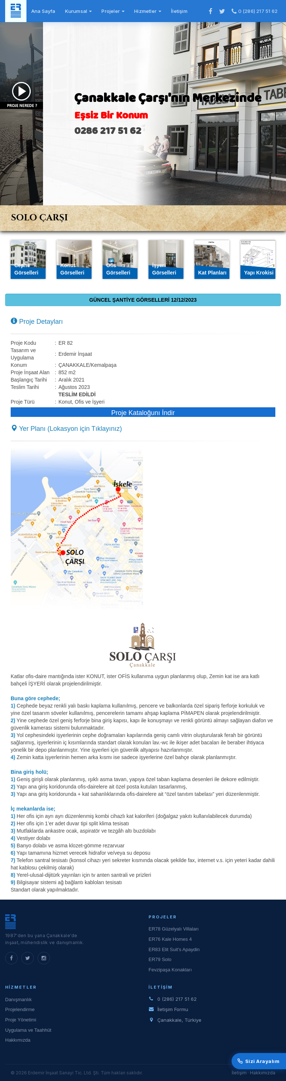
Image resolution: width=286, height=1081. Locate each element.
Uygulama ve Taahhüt (28, 1030)
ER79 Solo (160, 959)
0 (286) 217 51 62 (255, 11)
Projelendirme (20, 1009)
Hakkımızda (18, 1040)
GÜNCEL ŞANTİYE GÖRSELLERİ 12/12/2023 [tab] (143, 300)
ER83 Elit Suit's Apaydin (174, 949)
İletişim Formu (172, 1009)
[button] (77, 529)
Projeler (113, 11)
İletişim (179, 11)
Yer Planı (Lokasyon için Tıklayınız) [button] (66, 428)
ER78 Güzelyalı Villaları (174, 929)
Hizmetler (147, 11)
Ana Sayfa (43, 11)
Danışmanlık (18, 999)
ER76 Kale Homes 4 (170, 939)
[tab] (143, 218)
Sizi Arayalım (258, 1061)
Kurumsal (78, 11)
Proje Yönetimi (20, 1019)
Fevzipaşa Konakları (170, 969)
